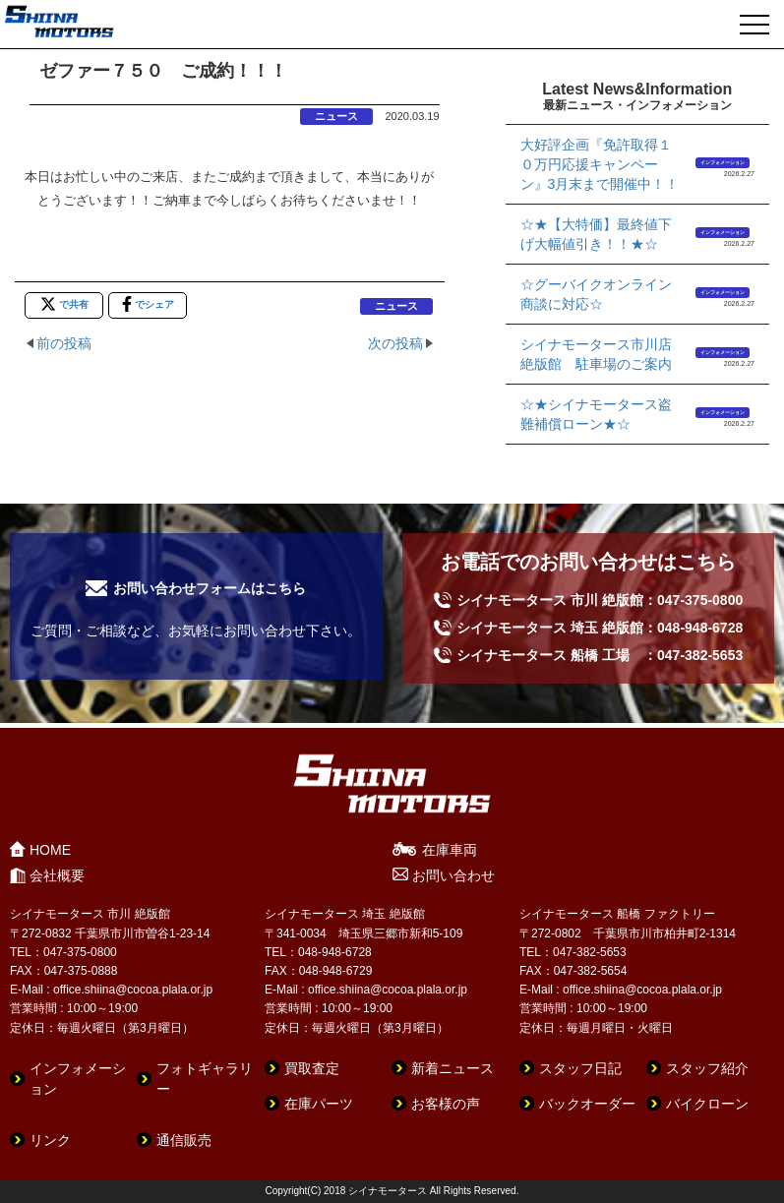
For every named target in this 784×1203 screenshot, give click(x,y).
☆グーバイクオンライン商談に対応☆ (596, 294)
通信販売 (183, 1140)
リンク (50, 1140)
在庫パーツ (318, 1104)
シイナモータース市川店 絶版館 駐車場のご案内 (602, 354)
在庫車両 (449, 850)
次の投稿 (395, 343)
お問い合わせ (453, 875)
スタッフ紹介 (707, 1068)
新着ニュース (452, 1068)
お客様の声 (445, 1104)
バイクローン (707, 1104)
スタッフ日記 (580, 1068)
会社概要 (57, 875)
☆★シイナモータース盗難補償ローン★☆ (596, 414)
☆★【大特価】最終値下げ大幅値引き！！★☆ (596, 234)
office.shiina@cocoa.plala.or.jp (132, 989)
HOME (50, 850)
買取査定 (311, 1068)
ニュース (336, 116)
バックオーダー (587, 1104)
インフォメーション (722, 162)
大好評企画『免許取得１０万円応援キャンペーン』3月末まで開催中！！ (600, 164)
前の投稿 (63, 343)
